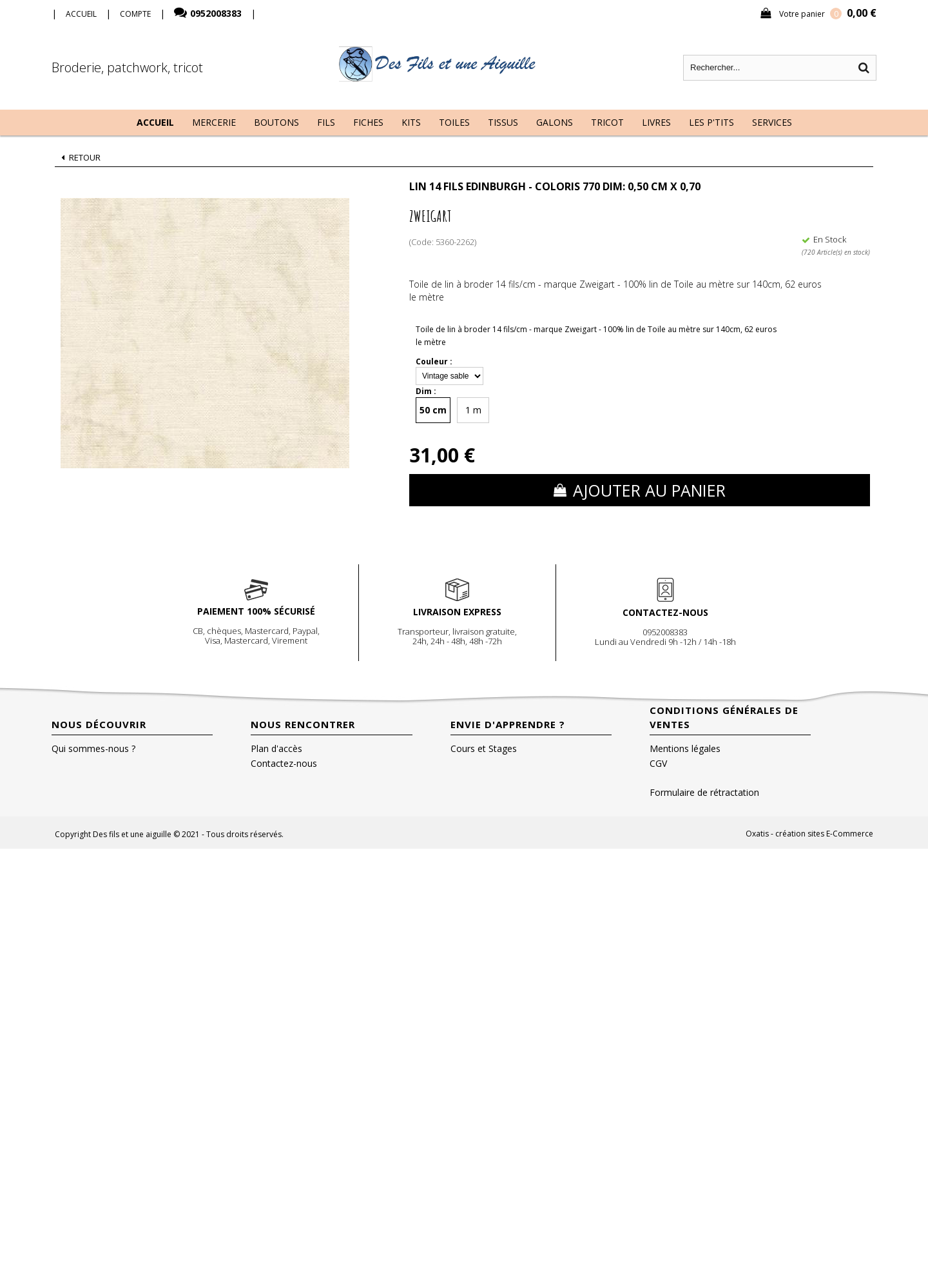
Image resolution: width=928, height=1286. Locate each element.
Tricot (607, 122)
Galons (554, 122)
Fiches (368, 122)
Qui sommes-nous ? (93, 748)
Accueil (155, 122)
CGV (658, 763)
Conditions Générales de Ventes (724, 717)
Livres (656, 122)
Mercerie (214, 122)
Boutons (276, 122)
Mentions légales (685, 748)
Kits (411, 122)
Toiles (454, 122)
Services (772, 122)
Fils (326, 122)
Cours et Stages (483, 748)
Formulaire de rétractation (704, 792)
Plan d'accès (276, 748)
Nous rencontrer (303, 724)
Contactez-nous (284, 763)
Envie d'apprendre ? (507, 724)
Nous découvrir (99, 724)
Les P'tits (711, 122)
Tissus (503, 122)
